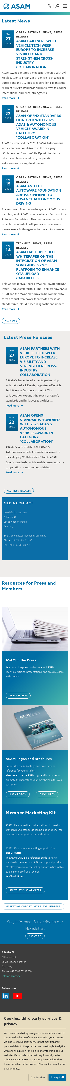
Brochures (47, 794)
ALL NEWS (11, 321)
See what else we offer (25, 890)
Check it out (16, 876)
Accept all (57, 1077)
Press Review (18, 696)
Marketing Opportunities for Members (33, 907)
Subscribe (35, 936)
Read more (8, 98)
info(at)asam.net (11, 976)
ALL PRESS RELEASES (19, 491)
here (54, 1064)
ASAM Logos (18, 794)
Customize (38, 1077)
